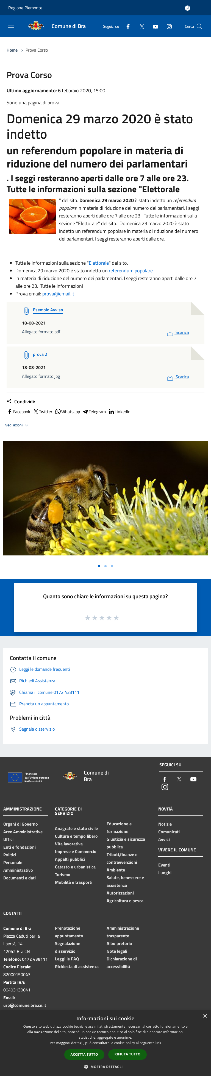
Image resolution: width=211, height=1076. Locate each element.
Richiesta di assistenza (77, 966)
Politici (9, 854)
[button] (105, 1066)
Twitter (42, 411)
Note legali (117, 951)
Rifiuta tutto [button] (128, 1054)
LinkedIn (119, 411)
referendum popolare (131, 270)
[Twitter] (139, 26)
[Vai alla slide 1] (99, 566)
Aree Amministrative (23, 831)
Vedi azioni (17, 425)
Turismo (62, 874)
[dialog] (105, 1043)
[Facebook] (125, 26)
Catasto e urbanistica (75, 866)
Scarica (177, 332)
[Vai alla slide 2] (105, 566)
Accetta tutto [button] (84, 1054)
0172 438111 (35, 959)
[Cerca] (199, 26)
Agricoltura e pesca (125, 900)
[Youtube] (153, 26)
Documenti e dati (19, 877)
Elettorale (99, 263)
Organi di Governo (20, 824)
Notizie (165, 824)
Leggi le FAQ (67, 958)
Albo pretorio (119, 943)
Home (12, 50)
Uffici (8, 839)
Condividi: (21, 402)
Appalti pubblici (70, 859)
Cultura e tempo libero (76, 836)
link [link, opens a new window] (158, 1043)
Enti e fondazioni (19, 847)
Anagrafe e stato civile (76, 828)
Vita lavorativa (69, 843)
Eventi (164, 865)
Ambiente (116, 870)
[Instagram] (167, 26)
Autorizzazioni (120, 893)
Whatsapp (67, 411)
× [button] (205, 1016)
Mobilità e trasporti (73, 882)
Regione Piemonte (25, 7)
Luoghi (164, 872)
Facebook (18, 411)
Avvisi (164, 839)
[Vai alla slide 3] (112, 566)
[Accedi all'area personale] (187, 8)
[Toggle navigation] (11, 26)
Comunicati (169, 831)
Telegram (94, 411)
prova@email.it (58, 293)
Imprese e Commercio (75, 851)
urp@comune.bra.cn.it (24, 1005)
